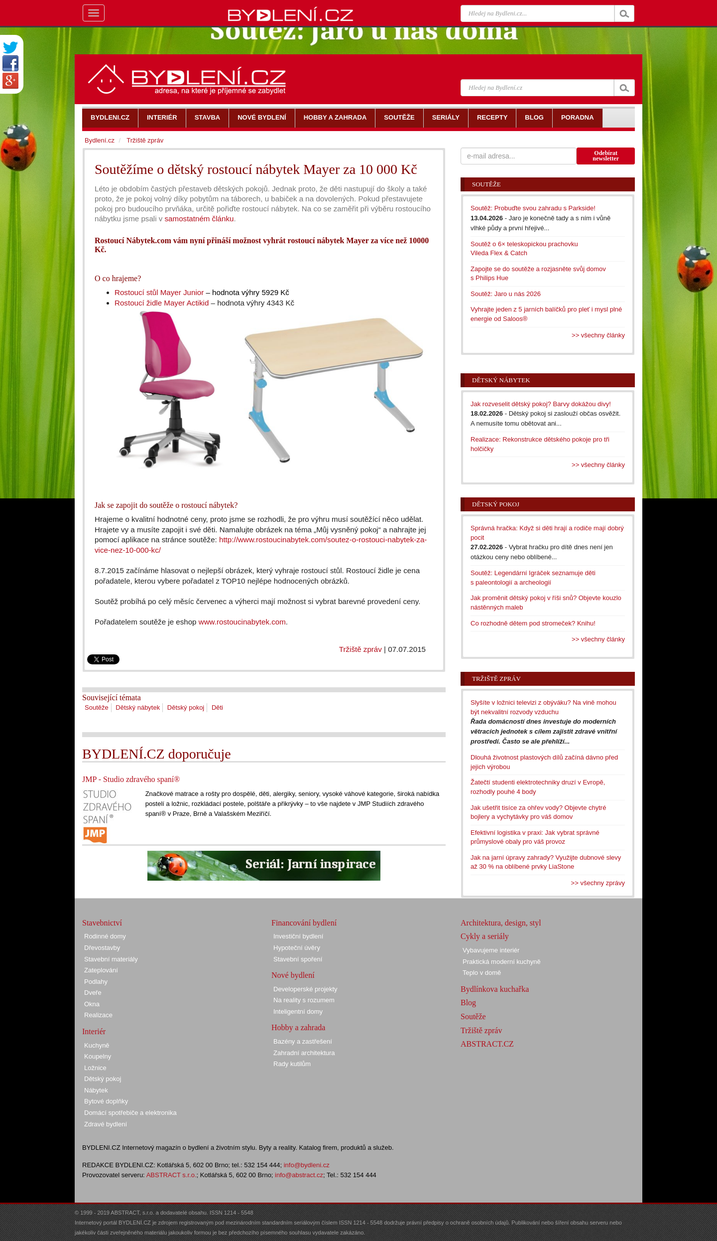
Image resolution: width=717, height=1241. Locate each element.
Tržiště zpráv (360, 649)
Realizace (98, 1015)
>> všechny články (598, 335)
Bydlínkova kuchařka (495, 989)
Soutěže (97, 707)
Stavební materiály (111, 959)
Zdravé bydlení (105, 1124)
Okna (92, 1004)
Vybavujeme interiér (491, 950)
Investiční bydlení (298, 936)
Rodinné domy (105, 936)
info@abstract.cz (299, 1175)
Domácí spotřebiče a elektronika (130, 1112)
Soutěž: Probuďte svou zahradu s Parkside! (533, 208)
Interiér (94, 1031)
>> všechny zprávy (598, 883)
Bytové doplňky (106, 1101)
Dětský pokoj (185, 707)
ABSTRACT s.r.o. (171, 1175)
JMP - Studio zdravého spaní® (131, 779)
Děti (217, 707)
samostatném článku (198, 218)
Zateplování (101, 970)
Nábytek (96, 1090)
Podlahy (96, 981)
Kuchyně (97, 1045)
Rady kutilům (292, 1064)
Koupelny (97, 1056)
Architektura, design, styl (501, 923)
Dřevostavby (102, 947)
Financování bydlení (304, 923)
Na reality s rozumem (304, 1000)
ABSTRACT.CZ (487, 1044)
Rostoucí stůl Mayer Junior (159, 292)
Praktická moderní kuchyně (502, 961)
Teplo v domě (482, 972)
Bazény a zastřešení (302, 1041)
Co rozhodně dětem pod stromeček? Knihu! (533, 623)
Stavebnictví (102, 923)
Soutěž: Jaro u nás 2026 (506, 294)
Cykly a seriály (485, 936)
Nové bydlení (293, 975)
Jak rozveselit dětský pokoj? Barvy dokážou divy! (541, 404)
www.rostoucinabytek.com (242, 622)
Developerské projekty (305, 989)
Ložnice (95, 1068)
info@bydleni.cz (307, 1165)
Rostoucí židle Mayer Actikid (162, 303)
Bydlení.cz (100, 140)
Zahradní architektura (304, 1053)
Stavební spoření (297, 959)
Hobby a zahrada (298, 1027)
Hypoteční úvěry (296, 947)
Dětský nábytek (138, 707)
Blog (468, 1002)
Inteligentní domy (298, 1011)
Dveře (93, 992)
